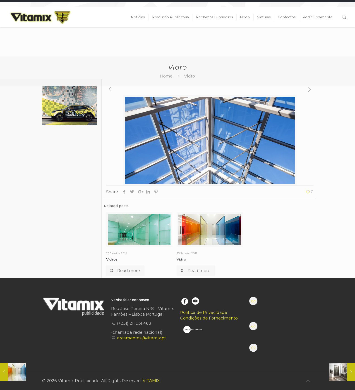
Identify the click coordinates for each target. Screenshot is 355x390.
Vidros (112, 259)
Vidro (181, 259)
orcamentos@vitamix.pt (141, 338)
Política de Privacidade (203, 312)
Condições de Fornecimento (209, 318)
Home (166, 76)
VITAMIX (151, 380)
